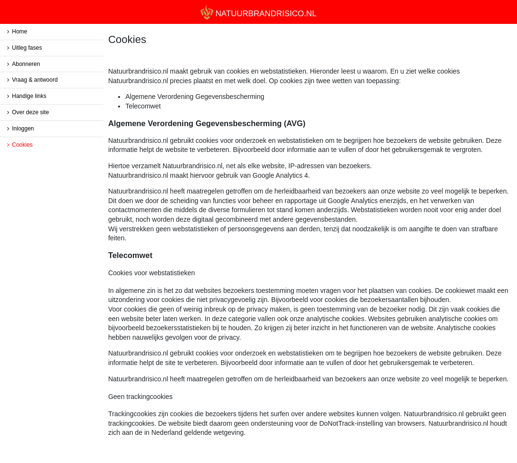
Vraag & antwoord (35, 79)
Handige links (29, 96)
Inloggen (23, 128)
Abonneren (26, 64)
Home (19, 31)
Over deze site (30, 112)
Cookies (22, 144)
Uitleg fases (27, 47)
